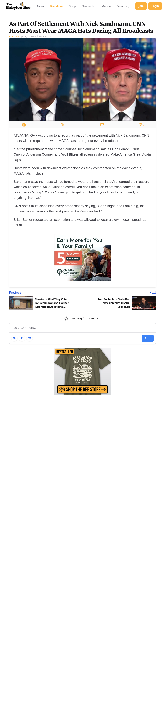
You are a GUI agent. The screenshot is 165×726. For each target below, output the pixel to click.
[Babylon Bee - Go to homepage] (18, 6)
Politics (14, 74)
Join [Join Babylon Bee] (141, 6)
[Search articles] (122, 6)
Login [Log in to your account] (155, 6)
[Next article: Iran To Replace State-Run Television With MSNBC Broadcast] (120, 330)
